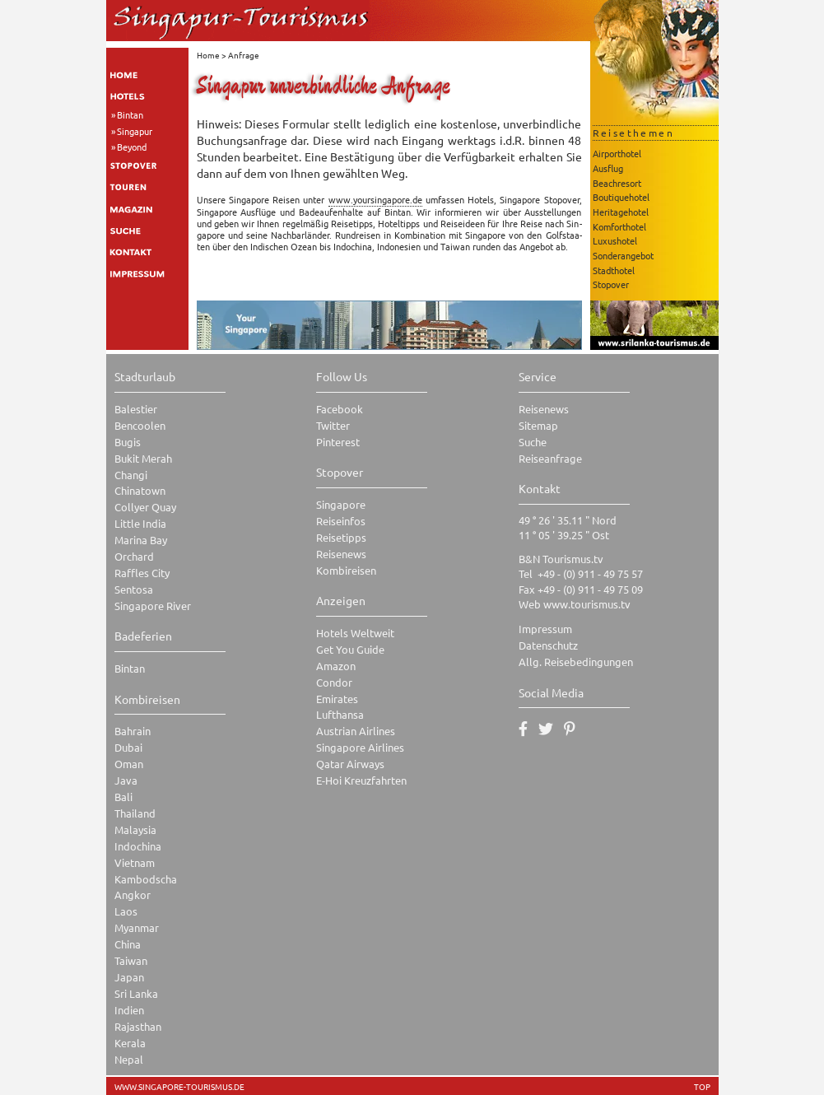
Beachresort (617, 182)
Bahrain (132, 731)
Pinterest (338, 442)
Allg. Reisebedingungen (576, 662)
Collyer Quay (145, 507)
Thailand (135, 813)
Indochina (137, 846)
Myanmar (136, 927)
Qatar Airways (350, 764)
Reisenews (341, 554)
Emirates (337, 699)
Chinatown (139, 490)
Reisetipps (341, 537)
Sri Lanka (136, 993)
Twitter (333, 425)
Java (125, 780)
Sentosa (133, 589)
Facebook (339, 409)
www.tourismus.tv (587, 604)
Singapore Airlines (360, 747)
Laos (125, 911)
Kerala (130, 1043)
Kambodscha (145, 879)
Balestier (135, 409)
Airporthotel (617, 153)
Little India (140, 523)
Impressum (545, 629)
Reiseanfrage (550, 458)
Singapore (340, 504)
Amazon (336, 666)
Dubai (128, 747)
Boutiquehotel (621, 196)
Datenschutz (548, 645)
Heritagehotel (621, 211)
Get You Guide (350, 649)
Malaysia (135, 829)
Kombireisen (346, 570)
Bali (123, 797)
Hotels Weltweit (355, 633)
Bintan (130, 114)
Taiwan (130, 960)
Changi (130, 475)
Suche (533, 442)
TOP (702, 1087)
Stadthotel (614, 270)
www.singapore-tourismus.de (179, 1087)
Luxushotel (615, 240)
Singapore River (152, 606)
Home (208, 55)
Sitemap (538, 425)
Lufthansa (340, 714)
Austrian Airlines (355, 731)
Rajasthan (137, 1026)
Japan (129, 977)
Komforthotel (619, 226)
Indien (129, 1010)
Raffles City (142, 573)
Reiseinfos (340, 521)
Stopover (611, 284)
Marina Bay (140, 540)
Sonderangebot (623, 255)
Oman (128, 764)
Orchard (134, 556)
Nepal (128, 1059)
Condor (334, 682)
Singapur (134, 130)
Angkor (132, 895)
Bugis (127, 442)
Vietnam (134, 862)
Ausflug (608, 168)
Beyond (132, 146)
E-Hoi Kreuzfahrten (361, 780)
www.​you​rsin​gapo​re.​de (375, 199)
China (127, 944)
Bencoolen (139, 425)
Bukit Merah (143, 458)
